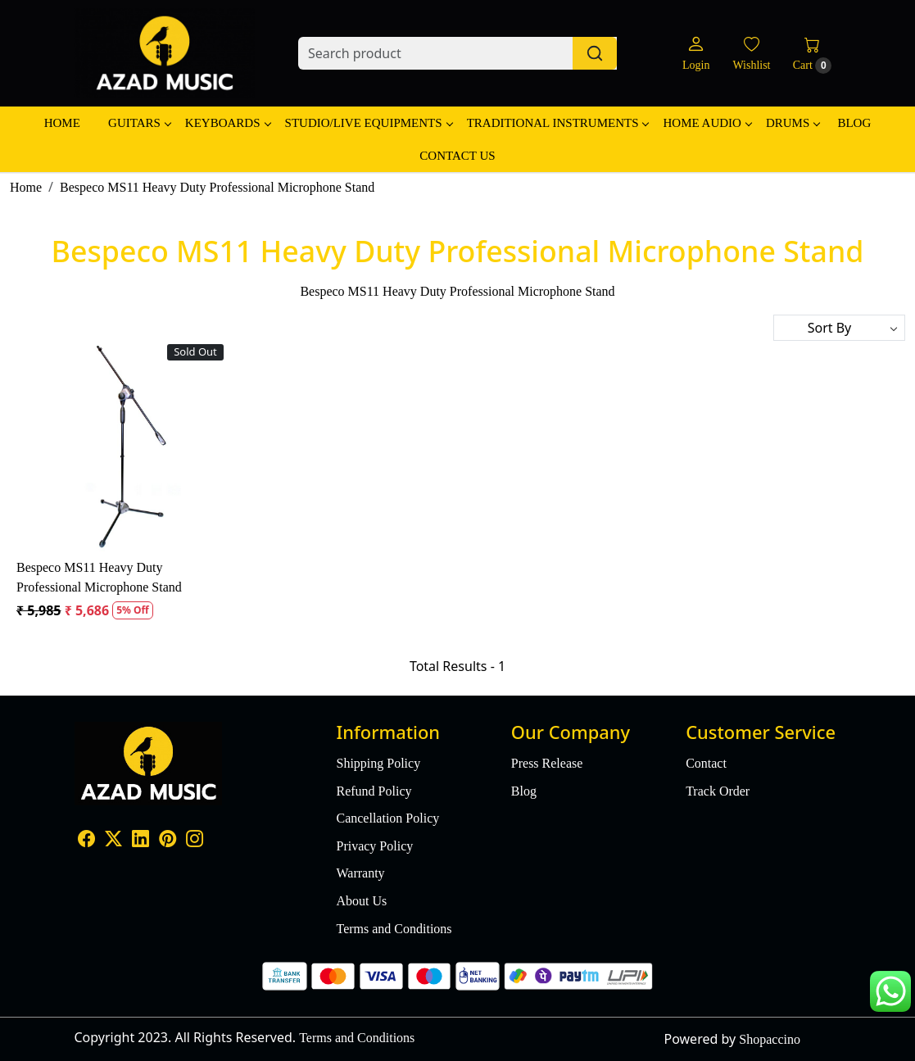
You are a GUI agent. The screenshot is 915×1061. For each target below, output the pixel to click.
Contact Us (457, 155)
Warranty (360, 873)
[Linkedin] (140, 840)
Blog (854, 122)
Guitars (139, 122)
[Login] (696, 54)
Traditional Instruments (558, 122)
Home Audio (706, 122)
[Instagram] (194, 840)
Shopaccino (769, 1039)
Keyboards (227, 122)
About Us (361, 901)
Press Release (547, 763)
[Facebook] (86, 840)
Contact (706, 763)
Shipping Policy (378, 763)
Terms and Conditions (393, 929)
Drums (792, 122)
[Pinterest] (167, 840)
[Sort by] (839, 328)
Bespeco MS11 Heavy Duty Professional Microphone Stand (99, 577)
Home (62, 122)
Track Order (718, 791)
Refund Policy (373, 791)
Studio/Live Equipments (368, 122)
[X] (113, 840)
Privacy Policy (374, 846)
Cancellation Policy (387, 818)
